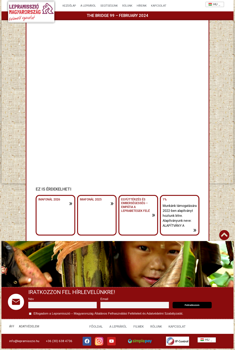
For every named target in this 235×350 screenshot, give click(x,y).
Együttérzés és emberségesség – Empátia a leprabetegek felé (135, 205)
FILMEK (138, 326)
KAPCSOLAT (158, 5)
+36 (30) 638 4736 (59, 341)
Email (104, 299)
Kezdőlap (69, 5)
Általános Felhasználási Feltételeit (117, 313)
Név (31, 299)
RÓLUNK (156, 326)
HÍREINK (142, 5)
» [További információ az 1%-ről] (194, 230)
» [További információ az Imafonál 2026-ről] (70, 203)
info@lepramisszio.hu (24, 341)
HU (212, 4)
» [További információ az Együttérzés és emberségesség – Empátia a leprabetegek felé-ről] (153, 215)
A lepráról (88, 5)
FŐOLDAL (96, 326)
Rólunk (127, 5)
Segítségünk (109, 5)
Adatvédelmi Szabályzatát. (164, 313)
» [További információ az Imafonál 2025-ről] (112, 203)
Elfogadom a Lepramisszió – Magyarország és (106, 313)
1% (165, 199)
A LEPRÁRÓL (118, 326)
